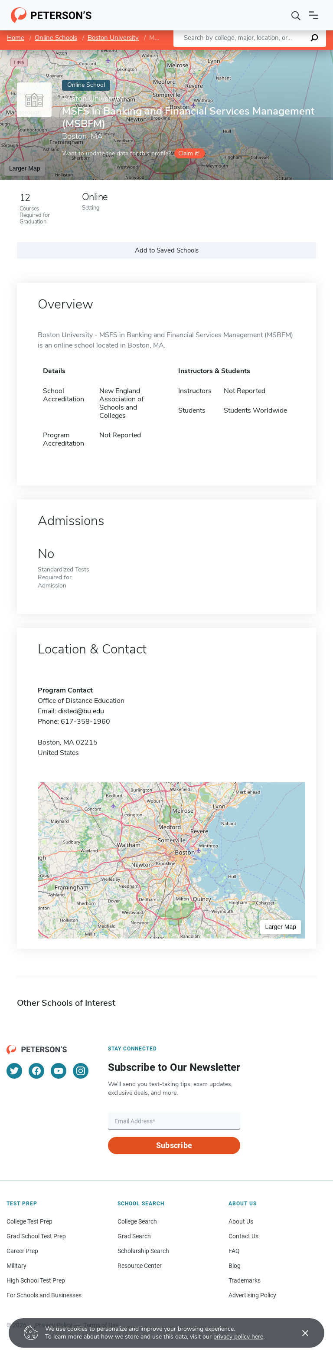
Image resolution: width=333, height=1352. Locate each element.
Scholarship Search (143, 1250)
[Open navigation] (313, 15)
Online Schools (56, 37)
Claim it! (188, 153)
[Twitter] (14, 1071)
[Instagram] (80, 1071)
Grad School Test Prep (36, 1236)
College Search (137, 1221)
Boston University (113, 37)
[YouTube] (58, 1071)
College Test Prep (29, 1221)
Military (16, 1265)
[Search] (296, 15)
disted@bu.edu (81, 711)
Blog (235, 1265)
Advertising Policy (252, 1295)
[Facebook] (36, 1071)
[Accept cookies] (299, 1332)
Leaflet (228, 54)
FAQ (234, 1250)
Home (15, 37)
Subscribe (174, 1145)
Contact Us (243, 1236)
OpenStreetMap (274, 54)
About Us (241, 1221)
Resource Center (140, 1265)
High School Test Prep (36, 1280)
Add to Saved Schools (167, 250)
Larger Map (24, 168)
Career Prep (22, 1250)
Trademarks (245, 1280)
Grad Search (134, 1236)
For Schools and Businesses (44, 1295)
